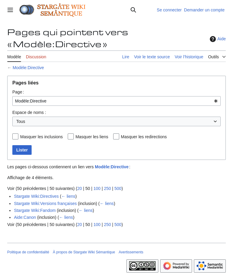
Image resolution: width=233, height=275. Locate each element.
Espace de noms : (29, 112)
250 (107, 188)
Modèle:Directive (28, 67)
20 (79, 188)
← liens (68, 196)
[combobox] (116, 101)
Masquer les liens (92, 136)
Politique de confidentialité (28, 252)
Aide (217, 39)
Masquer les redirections (144, 136)
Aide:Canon (25, 217)
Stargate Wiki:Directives (36, 196)
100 (96, 188)
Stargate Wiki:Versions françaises (45, 203)
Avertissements (131, 252)
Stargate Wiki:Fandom (35, 210)
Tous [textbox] (20, 121)
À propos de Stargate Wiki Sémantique (84, 252)
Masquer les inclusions (41, 136)
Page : (18, 92)
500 (117, 188)
